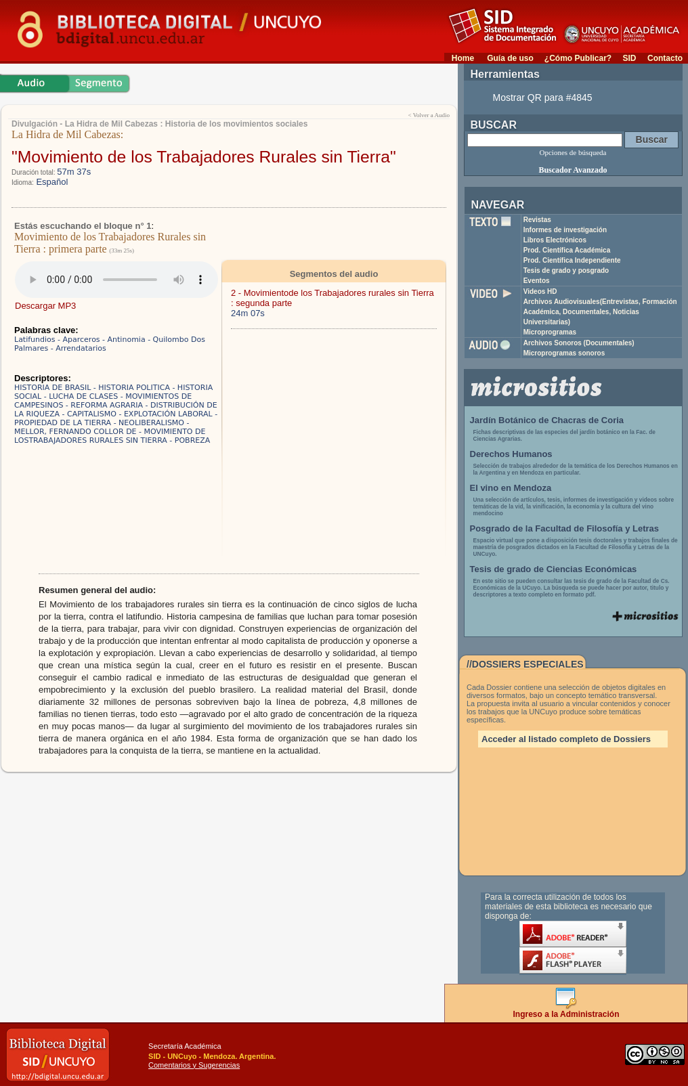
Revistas (537, 219)
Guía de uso (510, 58)
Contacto (665, 58)
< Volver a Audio (429, 115)
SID (629, 58)
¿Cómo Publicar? (577, 58)
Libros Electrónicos (554, 240)
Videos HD (540, 291)
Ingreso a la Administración (566, 1010)
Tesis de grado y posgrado (566, 270)
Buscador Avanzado (572, 170)
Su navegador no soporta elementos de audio (116, 279)
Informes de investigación (565, 230)
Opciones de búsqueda (573, 152)
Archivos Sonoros (579, 343)
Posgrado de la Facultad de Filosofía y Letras (565, 528)
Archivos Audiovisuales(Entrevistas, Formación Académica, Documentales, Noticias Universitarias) (600, 312)
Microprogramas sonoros (564, 353)
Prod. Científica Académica (567, 250)
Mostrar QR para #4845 (543, 97)
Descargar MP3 (45, 306)
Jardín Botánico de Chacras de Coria (547, 420)
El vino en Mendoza (511, 488)
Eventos (536, 280)
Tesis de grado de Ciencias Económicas (553, 569)
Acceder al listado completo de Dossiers (566, 739)
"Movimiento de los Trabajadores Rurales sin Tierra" (204, 157)
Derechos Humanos (511, 454)
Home (463, 58)
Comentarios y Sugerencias (194, 1065)
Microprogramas (549, 332)
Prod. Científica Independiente (572, 260)
